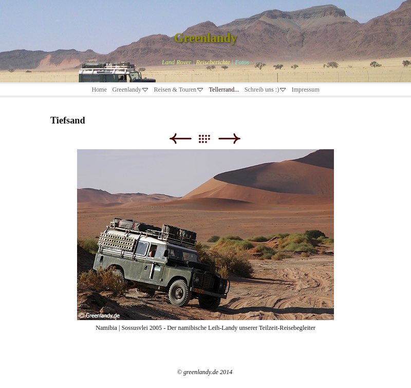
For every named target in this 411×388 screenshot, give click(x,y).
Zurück (180, 138)
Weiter (229, 138)
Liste (209, 138)
